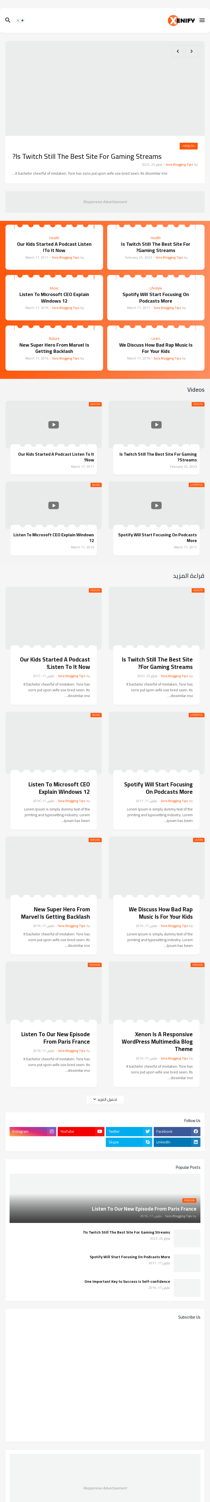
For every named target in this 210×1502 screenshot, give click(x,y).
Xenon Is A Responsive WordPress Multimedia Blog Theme (157, 1041)
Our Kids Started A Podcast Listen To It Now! (54, 247)
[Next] (178, 51)
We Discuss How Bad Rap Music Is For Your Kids (155, 348)
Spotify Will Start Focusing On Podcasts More (155, 297)
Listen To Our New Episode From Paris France (55, 1038)
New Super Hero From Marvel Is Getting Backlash (54, 348)
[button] (202, 20)
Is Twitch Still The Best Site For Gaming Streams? (87, 156)
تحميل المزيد (107, 1099)
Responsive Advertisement (105, 201)
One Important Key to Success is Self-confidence (127, 1281)
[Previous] (191, 51)
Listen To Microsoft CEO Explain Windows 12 (54, 297)
